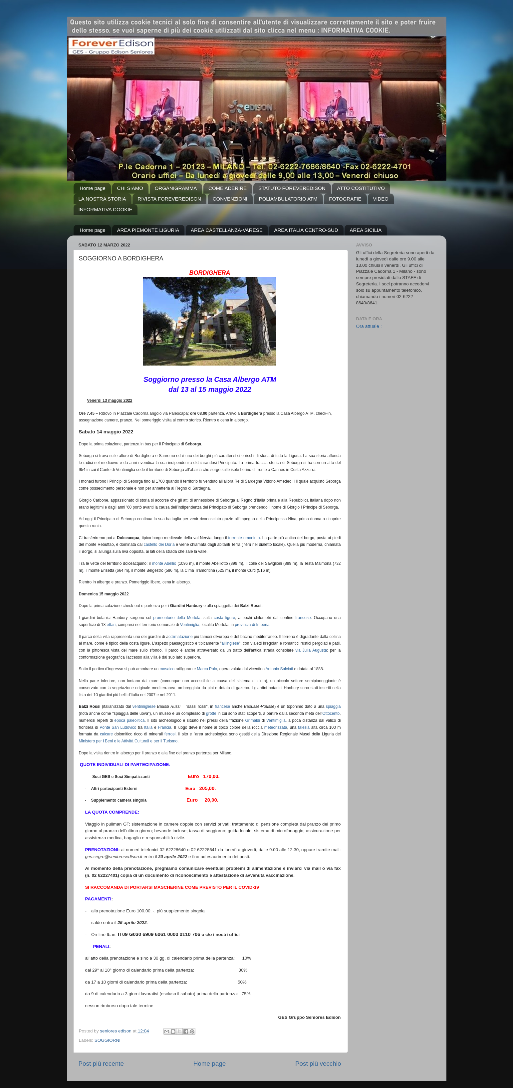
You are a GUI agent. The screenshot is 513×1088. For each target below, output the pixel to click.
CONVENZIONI (230, 199)
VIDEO (380, 199)
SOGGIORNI (108, 1040)
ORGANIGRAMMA (176, 188)
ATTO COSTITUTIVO (361, 188)
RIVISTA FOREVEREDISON (169, 199)
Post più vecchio (318, 1063)
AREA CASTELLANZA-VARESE (227, 230)
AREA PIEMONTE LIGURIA (148, 230)
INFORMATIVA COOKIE (105, 209)
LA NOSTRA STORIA (102, 199)
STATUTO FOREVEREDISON (292, 188)
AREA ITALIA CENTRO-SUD (306, 230)
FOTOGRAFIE (345, 199)
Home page (93, 188)
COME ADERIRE (227, 188)
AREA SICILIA (366, 230)
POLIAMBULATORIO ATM (288, 199)
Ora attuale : (369, 326)
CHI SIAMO (130, 188)
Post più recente (101, 1063)
